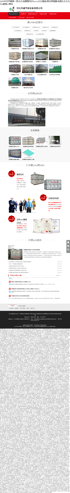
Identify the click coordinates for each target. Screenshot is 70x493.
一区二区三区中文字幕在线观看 (17, 396)
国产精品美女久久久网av (37, 455)
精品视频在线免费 (49, 475)
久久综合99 (48, 483)
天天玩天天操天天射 (54, 456)
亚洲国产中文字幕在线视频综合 (33, 466)
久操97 (50, 336)
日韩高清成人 (46, 356)
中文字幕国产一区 (23, 464)
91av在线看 (9, 352)
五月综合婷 (46, 353)
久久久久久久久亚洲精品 (29, 415)
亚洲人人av (65, 485)
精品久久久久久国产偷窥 (36, 374)
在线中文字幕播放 (27, 330)
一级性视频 (37, 384)
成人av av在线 (29, 354)
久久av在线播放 (20, 456)
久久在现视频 (38, 413)
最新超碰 (11, 484)
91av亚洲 (16, 371)
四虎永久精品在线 (52, 397)
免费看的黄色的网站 (60, 399)
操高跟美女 (11, 457)
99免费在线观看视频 (20, 394)
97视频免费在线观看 (29, 353)
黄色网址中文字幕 (56, 398)
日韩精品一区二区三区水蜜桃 (31, 491)
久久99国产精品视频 (35, 362)
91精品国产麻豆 (44, 420)
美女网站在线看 (34, 476)
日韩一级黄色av (48, 473)
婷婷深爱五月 (8, 443)
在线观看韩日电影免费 (16, 431)
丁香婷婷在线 (22, 365)
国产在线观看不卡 (66, 381)
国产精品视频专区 (11, 470)
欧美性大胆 (12, 402)
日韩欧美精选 (5, 331)
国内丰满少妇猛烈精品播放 (21, 340)
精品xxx (7, 420)
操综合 (15, 485)
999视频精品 (35, 345)
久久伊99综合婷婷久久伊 (55, 489)
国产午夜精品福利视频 (57, 451)
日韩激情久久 (21, 360)
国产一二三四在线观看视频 (46, 334)
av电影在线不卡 (48, 451)
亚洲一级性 (55, 446)
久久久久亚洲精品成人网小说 (40, 484)
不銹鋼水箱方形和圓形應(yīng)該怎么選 (17, 270)
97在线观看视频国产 (63, 371)
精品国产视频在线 (48, 470)
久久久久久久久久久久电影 (57, 476)
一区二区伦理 (25, 431)
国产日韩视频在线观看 (18, 369)
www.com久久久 (20, 422)
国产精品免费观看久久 (64, 464)
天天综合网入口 (50, 339)
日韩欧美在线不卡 (31, 457)
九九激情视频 (16, 471)
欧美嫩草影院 (23, 384)
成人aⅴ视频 (61, 352)
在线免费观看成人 (6, 480)
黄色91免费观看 (31, 384)
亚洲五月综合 (15, 370)
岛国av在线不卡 (43, 443)
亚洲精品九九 (26, 349)
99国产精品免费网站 (61, 443)
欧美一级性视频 (63, 448)
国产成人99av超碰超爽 (36, 360)
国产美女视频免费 (27, 372)
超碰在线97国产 (15, 344)
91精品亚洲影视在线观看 (15, 336)
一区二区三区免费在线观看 (29, 419)
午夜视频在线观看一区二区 (54, 437)
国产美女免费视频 (62, 469)
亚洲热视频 (52, 417)
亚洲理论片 (17, 383)
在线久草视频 (56, 484)
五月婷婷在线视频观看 (54, 442)
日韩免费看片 (48, 372)
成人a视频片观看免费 (59, 407)
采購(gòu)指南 (11, 245)
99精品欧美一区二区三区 (58, 336)
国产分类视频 (18, 474)
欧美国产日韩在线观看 (9, 371)
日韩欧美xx (2, 443)
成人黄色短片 (11, 331)
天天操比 (43, 425)
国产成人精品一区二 (29, 347)
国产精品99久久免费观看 (9, 478)
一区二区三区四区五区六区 (52, 467)
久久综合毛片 (47, 440)
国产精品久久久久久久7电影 (9, 492)
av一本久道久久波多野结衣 (63, 397)
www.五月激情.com (7, 405)
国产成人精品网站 (38, 335)
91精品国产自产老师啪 (63, 412)
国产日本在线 (45, 360)
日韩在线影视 (5, 444)
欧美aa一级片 (36, 367)
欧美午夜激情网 (45, 383)
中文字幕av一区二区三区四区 (28, 405)
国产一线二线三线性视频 (20, 354)
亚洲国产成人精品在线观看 (58, 401)
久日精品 (6, 442)
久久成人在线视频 (29, 385)
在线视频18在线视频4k (59, 471)
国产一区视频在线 (58, 422)
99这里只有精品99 (64, 460)
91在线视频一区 (13, 476)
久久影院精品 (6, 396)
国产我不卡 (2, 475)
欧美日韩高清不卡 (45, 474)
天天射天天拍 (6, 366)
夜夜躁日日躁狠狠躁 (59, 379)
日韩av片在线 (18, 331)
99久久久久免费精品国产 (64, 410)
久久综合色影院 (41, 431)
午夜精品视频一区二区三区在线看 (7, 385)
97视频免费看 (20, 467)
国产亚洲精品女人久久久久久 (14, 461)
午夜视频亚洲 (21, 338)
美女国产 (20, 339)
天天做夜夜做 (48, 331)
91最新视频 (57, 420)
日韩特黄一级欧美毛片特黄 (6, 485)
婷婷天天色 (48, 358)
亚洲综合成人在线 (32, 429)
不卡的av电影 (41, 451)
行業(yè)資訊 (21, 17)
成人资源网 (16, 479)
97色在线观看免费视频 (10, 458)
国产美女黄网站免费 (8, 479)
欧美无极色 (59, 485)
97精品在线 (8, 358)
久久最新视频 (40, 429)
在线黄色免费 (48, 431)
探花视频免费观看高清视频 (8, 430)
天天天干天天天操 (43, 348)
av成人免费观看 (56, 455)
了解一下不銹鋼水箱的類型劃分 (16, 263)
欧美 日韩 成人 (55, 431)
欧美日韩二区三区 (47, 410)
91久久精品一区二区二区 (29, 413)
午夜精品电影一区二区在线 (42, 419)
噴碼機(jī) (17, 308)
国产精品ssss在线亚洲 (31, 439)
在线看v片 (26, 396)
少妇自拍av (58, 381)
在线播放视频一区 (26, 474)
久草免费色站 (15, 352)
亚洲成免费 (35, 460)
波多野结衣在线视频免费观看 (7, 362)
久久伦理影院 (14, 358)
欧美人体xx (55, 334)
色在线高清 (6, 476)
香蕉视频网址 (5, 349)
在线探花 (61, 335)
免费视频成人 (3, 374)
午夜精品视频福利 (10, 475)
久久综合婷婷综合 (18, 462)
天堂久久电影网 (9, 419)
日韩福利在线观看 (27, 467)
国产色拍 (55, 470)
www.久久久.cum (30, 480)
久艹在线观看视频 (6, 392)
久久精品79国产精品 (54, 363)
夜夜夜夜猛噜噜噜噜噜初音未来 (38, 408)
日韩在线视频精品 (65, 421)
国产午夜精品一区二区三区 (6, 367)
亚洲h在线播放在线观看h (26, 444)
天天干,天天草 (57, 383)
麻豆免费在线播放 (38, 448)
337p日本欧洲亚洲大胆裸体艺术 (7, 334)
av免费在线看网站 (17, 343)
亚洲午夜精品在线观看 (24, 446)
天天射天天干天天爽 (65, 372)
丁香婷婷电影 (22, 439)
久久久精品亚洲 (59, 403)
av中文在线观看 (28, 422)
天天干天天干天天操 (18, 381)
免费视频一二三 (5, 484)
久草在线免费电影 (10, 403)
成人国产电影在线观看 (47, 482)
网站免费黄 (48, 476)
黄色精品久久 (65, 380)
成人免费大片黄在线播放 (33, 434)
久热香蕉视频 (61, 370)
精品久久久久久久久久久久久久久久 (51, 340)
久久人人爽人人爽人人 (64, 374)
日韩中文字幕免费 (15, 451)
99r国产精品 (67, 366)
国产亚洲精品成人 (32, 470)
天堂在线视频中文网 (30, 447)
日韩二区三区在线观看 (7, 471)
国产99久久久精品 (61, 360)
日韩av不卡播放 (26, 473)
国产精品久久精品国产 (5, 384)
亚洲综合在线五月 (12, 488)
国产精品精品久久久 (39, 447)
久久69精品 (47, 349)
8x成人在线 (63, 367)
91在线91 (48, 394)
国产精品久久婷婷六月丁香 (35, 482)
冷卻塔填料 (36, 30)
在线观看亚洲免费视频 (29, 487)
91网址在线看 (20, 421)
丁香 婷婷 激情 (49, 433)
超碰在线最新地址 (36, 426)
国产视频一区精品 (9, 460)
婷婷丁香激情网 (42, 358)
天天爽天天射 (59, 426)
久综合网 (56, 387)
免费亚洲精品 (58, 349)
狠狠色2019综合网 (47, 415)
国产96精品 (43, 402)
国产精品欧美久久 (13, 452)
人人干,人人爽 (11, 442)
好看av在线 (41, 376)
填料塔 (27, 308)
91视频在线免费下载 (31, 336)
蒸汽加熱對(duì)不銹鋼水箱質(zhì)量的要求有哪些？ (20, 261)
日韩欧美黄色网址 (10, 354)
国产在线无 (46, 453)
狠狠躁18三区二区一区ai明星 (24, 358)
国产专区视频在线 (46, 413)
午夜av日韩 (45, 444)
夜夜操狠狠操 (15, 417)
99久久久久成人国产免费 (62, 444)
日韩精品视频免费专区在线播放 (37, 452)
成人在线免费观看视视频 (47, 421)
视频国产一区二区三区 (54, 330)
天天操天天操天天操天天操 (40, 465)
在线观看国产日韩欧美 (60, 402)
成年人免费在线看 (6, 342)
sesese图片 (19, 435)
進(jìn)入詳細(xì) (11, 107)
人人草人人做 (25, 435)
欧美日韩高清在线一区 (23, 401)
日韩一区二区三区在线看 (28, 440)
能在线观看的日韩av (62, 393)
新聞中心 (10, 247)
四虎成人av (53, 440)
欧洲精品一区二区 (14, 392)
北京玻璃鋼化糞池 (40, 34)
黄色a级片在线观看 (16, 329)
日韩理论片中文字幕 (29, 344)
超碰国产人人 (34, 358)
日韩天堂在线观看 (53, 488)
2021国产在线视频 (31, 398)
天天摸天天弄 (10, 410)
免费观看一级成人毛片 (13, 361)
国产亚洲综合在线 (44, 489)
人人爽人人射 (32, 479)
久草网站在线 (24, 345)
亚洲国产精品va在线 (28, 380)
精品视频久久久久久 (19, 487)
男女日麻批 (3, 389)
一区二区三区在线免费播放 (50, 366)
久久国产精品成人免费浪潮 (49, 385)
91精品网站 (22, 447)
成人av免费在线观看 (52, 392)
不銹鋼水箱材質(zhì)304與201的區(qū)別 (17, 268)
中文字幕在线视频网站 (50, 434)
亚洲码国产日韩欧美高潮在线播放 (20, 433)
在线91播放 (23, 480)
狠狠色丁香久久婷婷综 (44, 469)
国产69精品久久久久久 (20, 412)
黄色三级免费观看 (33, 431)
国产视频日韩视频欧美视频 (38, 372)
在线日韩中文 (39, 415)
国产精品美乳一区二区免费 (35, 375)
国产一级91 (43, 384)
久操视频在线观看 (39, 453)
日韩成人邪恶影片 (32, 492)
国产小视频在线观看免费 (20, 378)
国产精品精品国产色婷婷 (27, 331)
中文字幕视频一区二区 (31, 365)
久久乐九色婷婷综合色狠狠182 (63, 439)
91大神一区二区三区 (37, 444)
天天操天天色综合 (51, 342)
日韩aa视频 (44, 374)
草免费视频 (21, 469)
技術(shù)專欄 (11, 248)
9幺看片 (36, 380)
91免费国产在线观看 (60, 342)
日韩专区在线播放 (30, 370)
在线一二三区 (26, 339)
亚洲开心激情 (55, 473)
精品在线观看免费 (42, 342)
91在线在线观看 (29, 412)
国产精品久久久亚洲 (26, 363)
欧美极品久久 (20, 455)
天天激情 (41, 390)
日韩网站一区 (38, 405)
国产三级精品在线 (21, 387)
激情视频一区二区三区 (11, 467)
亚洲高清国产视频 (12, 456)
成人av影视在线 (55, 357)
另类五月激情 (33, 356)
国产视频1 (27, 348)
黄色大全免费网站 (53, 419)
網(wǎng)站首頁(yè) (13, 13)
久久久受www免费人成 (11, 434)
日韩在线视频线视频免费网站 (27, 383)
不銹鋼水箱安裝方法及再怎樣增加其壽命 (20, 297)
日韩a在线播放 (30, 449)
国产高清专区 (60, 361)
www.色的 (67, 401)
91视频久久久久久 (43, 435)
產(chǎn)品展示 (12, 17)
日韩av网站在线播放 (64, 442)
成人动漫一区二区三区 (42, 462)
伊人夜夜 (33, 485)
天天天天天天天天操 (19, 403)
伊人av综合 (45, 335)
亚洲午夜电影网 (7, 344)
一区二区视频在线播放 (19, 460)
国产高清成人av (37, 480)
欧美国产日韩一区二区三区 (27, 489)
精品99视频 (13, 483)
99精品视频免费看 (18, 428)
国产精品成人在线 (24, 451)
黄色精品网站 (50, 407)
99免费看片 (37, 471)
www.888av (54, 425)
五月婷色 (52, 474)
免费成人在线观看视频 (20, 442)
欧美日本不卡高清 (46, 478)
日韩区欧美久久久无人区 (58, 447)
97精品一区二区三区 (14, 366)
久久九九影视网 (57, 421)
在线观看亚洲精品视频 (9, 393)
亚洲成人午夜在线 (17, 363)
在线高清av (12, 394)
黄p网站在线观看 (57, 367)
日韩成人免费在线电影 (34, 433)
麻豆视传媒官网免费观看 (32, 407)
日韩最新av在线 (28, 411)
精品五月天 (48, 406)
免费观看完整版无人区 (60, 417)
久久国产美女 (39, 388)
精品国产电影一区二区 (65, 484)
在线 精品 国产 (8, 426)
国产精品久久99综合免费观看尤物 (44, 446)
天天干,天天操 (38, 392)
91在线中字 (49, 384)
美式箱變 (11, 308)
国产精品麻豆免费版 (10, 413)
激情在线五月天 (28, 469)
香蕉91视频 (20, 349)
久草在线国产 (35, 469)
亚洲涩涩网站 (42, 367)
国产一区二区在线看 (43, 488)
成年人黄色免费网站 (29, 471)
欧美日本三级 (22, 392)
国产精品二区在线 (23, 361)
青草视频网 (43, 362)
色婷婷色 (9, 431)
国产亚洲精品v (66, 388)
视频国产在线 (62, 435)
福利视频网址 (49, 367)
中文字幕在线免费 (63, 357)
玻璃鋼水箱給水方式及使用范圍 (32, 249)
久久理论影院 (32, 475)
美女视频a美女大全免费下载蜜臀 (32, 389)
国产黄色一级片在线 (58, 479)
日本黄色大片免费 (4, 383)
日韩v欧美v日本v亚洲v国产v (9, 351)
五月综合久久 (22, 466)
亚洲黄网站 (24, 343)
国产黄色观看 (60, 488)
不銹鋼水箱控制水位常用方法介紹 (16, 266)
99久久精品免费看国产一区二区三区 (49, 412)
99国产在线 (4, 424)
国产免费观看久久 (26, 362)
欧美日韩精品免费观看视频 (63, 428)
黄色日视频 (39, 336)
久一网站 (30, 410)
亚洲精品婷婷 (39, 398)
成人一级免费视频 (27, 402)
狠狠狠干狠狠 (27, 360)
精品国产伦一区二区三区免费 (51, 452)
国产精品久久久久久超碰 (22, 429)
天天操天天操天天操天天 (25, 357)
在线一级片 (64, 405)
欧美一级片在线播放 (16, 416)
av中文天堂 (56, 362)
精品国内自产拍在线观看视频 (35, 379)
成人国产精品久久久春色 (46, 389)
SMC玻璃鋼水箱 (26, 27)
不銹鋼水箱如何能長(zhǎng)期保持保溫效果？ (19, 272)
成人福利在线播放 (48, 354)
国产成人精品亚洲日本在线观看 (35, 461)
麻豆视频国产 (5, 361)
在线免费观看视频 (50, 402)
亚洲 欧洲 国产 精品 (27, 421)
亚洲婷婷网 (5, 488)
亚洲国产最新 (10, 462)
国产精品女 (53, 396)
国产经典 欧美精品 (12, 349)
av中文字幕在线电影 (39, 440)
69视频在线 (42, 434)
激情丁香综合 (46, 347)
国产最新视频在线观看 (62, 331)
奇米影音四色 (8, 451)
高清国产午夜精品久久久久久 (10, 353)
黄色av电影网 (62, 358)
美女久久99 (10, 381)
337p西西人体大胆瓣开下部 (47, 411)
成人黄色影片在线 (13, 360)
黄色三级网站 (21, 353)
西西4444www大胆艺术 (47, 480)
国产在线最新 (51, 348)
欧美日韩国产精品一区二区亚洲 (29, 462)
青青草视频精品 (25, 437)
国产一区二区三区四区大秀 (8, 412)
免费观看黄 (3, 340)
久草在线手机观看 (65, 474)
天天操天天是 (60, 491)
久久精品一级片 (15, 447)
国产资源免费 (47, 351)
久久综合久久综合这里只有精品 (35, 340)
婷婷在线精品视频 (30, 351)
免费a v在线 (50, 462)
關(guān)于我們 (30, 17)
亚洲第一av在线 (22, 352)
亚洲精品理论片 (14, 397)
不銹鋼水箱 (23, 13)
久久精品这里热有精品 (43, 460)
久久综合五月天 (48, 447)
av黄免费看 (8, 389)
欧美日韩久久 (30, 335)
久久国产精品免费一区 (18, 473)
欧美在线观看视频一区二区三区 (41, 370)
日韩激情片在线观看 (7, 399)
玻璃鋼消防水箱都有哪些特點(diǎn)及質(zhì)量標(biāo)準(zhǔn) (25, 290)
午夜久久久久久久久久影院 (13, 374)
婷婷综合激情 (66, 384)
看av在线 (62, 483)
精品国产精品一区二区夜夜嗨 (38, 394)
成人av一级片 (53, 356)
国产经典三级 (31, 401)
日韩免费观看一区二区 (62, 466)
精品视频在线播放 (46, 448)
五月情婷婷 (44, 387)
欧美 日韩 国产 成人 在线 (13, 333)
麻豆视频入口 (22, 370)
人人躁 (54, 439)
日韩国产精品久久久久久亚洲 (31, 456)
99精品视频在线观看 (43, 357)
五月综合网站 (45, 352)
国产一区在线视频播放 (58, 376)
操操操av (8, 357)
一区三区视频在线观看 (13, 446)
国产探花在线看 (39, 366)
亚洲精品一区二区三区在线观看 (17, 347)
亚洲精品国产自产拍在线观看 (12, 425)
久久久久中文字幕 (34, 390)
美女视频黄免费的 (49, 424)
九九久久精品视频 (24, 333)
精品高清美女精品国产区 (61, 365)
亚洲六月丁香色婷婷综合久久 (47, 471)
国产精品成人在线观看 (35, 369)
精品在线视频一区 (62, 415)
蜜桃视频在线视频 (54, 343)
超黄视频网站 (6, 356)
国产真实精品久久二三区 (42, 442)
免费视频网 (3, 357)
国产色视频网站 (10, 437)
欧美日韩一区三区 (28, 403)
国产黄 (49, 357)
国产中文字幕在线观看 (49, 429)
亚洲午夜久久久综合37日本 (53, 465)
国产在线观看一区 (63, 363)
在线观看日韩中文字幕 (17, 482)
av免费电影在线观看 (24, 453)
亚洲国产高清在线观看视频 (8, 448)
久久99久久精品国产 (20, 334)
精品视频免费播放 (32, 333)
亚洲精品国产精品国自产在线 (15, 388)
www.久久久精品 (65, 383)
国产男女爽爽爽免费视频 (48, 379)
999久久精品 (51, 420)
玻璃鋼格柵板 (53, 30)
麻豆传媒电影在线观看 (54, 345)
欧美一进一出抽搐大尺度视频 (63, 356)
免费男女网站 (62, 467)
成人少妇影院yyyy (42, 467)
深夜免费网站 (50, 387)
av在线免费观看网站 (27, 426)
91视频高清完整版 (10, 378)
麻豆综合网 (11, 348)
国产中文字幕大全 (54, 371)
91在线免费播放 (38, 352)
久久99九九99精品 (20, 483)
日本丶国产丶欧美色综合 (25, 376)
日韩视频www (40, 430)
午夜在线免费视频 (30, 393)
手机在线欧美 (43, 433)
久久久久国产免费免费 (37, 410)
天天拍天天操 (34, 357)
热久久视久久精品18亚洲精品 (18, 411)
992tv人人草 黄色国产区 (50, 416)
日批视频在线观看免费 (6, 417)
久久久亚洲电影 (30, 343)
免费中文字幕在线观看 (17, 426)
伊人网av (33, 388)
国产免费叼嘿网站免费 (7, 464)
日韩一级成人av (56, 482)
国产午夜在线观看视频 (43, 345)
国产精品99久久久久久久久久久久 (59, 461)
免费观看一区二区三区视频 (22, 470)
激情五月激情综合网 (60, 434)
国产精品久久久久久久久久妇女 (30, 342)
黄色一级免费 (33, 396)
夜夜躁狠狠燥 (5, 345)
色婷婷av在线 (67, 335)
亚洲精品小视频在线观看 (50, 491)
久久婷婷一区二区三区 (56, 380)
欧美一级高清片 (61, 449)
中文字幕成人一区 (10, 340)
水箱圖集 (35, 130)
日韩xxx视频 (37, 489)
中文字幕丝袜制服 (53, 449)
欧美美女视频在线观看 (31, 442)
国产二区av (21, 471)
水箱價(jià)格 (32, 13)
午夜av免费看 (3, 429)
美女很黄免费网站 (55, 351)
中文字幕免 (12, 383)
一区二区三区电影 (45, 371)
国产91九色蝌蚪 (33, 446)
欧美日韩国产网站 (48, 479)
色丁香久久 (55, 438)
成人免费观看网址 (53, 393)
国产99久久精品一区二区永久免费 (14, 330)
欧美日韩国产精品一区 (19, 348)
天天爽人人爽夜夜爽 (53, 352)
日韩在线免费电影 (40, 479)
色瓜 (29, 464)
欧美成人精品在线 (23, 410)
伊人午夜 (25, 449)
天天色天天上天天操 (7, 370)
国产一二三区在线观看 (59, 348)
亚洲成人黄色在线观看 (58, 462)
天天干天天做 (3, 422)
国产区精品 (23, 336)
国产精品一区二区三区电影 (44, 428)
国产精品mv (53, 413)
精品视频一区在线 (52, 443)
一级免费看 (34, 467)
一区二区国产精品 (8, 482)
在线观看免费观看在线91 (54, 390)
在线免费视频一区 (64, 345)
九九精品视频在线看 (38, 385)
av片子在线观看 (40, 365)
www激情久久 (33, 464)
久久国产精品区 (37, 361)
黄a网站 (50, 492)
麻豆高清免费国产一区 (5, 411)
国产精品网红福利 (15, 453)
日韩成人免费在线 (49, 422)
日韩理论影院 (26, 366)
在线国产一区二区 (43, 407)
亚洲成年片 (32, 339)
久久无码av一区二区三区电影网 (40, 399)
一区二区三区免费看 (27, 438)
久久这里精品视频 (41, 464)
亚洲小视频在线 (35, 334)
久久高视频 (30, 361)
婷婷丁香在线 (54, 428)
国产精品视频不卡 (30, 417)
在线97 (20, 366)
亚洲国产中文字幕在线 (53, 487)
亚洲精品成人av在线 (4, 402)
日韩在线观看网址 (26, 430)
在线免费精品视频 (9, 428)
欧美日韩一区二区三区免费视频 (22, 475)
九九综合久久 (32, 366)
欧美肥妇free (43, 466)
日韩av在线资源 (45, 330)
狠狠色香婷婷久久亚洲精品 (16, 342)
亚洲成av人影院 (62, 456)
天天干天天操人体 (55, 448)
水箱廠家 (43, 13)
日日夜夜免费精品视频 (19, 484)
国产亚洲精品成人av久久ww (36, 329)
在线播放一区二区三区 (51, 369)
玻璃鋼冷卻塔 (27, 30)
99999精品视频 (35, 488)
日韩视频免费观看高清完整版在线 (42, 343)
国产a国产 (35, 406)
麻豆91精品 (6, 407)
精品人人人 (41, 349)
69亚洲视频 (16, 410)
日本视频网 (64, 457)
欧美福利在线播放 (38, 347)
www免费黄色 (46, 485)
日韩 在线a (51, 383)
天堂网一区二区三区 (22, 407)
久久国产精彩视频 (15, 357)
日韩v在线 (9, 369)
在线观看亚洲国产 (29, 387)
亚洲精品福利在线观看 (33, 435)
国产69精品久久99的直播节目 (41, 344)
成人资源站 (36, 331)
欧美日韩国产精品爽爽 (40, 458)
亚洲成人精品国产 (27, 388)
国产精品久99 (19, 478)
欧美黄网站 (65, 389)
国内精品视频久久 (55, 406)
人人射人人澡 (28, 488)
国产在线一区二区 (54, 394)
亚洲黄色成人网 (57, 424)
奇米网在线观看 (19, 440)
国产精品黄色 (13, 455)
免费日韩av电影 (62, 452)
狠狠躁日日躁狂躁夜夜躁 (36, 378)
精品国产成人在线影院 (62, 396)
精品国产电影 (12, 356)
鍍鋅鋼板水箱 (55, 27)
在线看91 (28, 378)
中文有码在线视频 (58, 339)
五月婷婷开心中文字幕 (22, 434)
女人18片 (15, 415)
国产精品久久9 (22, 417)
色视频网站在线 (58, 411)
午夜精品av (43, 369)
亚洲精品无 (6, 339)
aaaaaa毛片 (45, 390)
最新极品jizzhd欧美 (60, 416)
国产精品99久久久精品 (62, 369)
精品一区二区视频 (62, 446)
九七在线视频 (45, 336)
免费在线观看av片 (21, 424)
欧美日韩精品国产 (56, 372)
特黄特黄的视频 (18, 430)
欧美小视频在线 (64, 413)
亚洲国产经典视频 (50, 408)
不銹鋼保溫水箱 (29, 34)
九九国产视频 (16, 464)
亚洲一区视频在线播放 (57, 389)
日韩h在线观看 (13, 406)
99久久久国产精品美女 (24, 371)
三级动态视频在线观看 (65, 333)
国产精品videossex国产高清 (28, 478)
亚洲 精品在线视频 (47, 401)
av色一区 (66, 338)
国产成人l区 (45, 437)
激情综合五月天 (40, 333)
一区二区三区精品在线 (40, 339)
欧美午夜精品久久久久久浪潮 (37, 473)
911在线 (9, 491)
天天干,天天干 (34, 376)
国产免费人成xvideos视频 (24, 452)
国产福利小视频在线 (18, 419)
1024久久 (52, 349)
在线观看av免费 (37, 387)
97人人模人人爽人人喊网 (56, 478)
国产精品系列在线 (48, 376)
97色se (7, 457)
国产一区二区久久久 (24, 479)
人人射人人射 (53, 361)
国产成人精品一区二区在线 (14, 390)
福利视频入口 (62, 431)
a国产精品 (60, 419)
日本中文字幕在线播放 (18, 379)
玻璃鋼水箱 (19, 182)
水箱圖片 (53, 13)
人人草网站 (20, 476)
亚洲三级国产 (28, 394)
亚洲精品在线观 (41, 424)
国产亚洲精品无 (19, 402)
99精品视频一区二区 (16, 405)
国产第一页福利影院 (36, 330)
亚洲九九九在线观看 (32, 428)
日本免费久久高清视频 (48, 378)
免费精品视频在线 (47, 329)
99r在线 (33, 392)
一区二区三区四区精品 (11, 465)
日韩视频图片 (59, 347)
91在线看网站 (64, 489)
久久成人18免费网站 (16, 398)
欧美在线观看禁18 (44, 403)
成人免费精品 (38, 393)
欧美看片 (22, 448)
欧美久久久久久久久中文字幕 (54, 405)
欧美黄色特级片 (39, 485)
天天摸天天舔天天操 (7, 363)
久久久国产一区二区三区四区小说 (31, 381)
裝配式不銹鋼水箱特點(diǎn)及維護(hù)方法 (21, 283)
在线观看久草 (28, 334)
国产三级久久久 (35, 483)
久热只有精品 (12, 372)
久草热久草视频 (32, 437)
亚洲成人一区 (67, 361)
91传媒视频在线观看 (63, 387)
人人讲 (3, 420)
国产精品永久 (38, 478)
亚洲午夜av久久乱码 (16, 443)
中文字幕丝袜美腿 (47, 461)
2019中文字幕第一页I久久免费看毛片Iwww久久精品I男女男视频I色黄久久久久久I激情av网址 (35, 326)
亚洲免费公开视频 (37, 421)
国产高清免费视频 (45, 361)
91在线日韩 (31, 453)
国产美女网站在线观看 (53, 435)
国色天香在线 (55, 410)
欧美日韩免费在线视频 (54, 453)
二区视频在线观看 (25, 329)
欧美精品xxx (51, 344)
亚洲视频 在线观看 (34, 349)
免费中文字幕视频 (29, 465)
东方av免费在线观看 (11, 429)
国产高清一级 (52, 403)
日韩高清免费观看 (47, 388)
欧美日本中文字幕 (34, 348)
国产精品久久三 (10, 438)
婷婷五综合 (48, 458)
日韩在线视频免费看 (47, 398)
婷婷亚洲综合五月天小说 (12, 408)
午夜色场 (22, 374)
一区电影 (58, 413)
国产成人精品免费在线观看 (59, 354)
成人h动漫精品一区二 (62, 440)
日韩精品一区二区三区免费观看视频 (47, 381)
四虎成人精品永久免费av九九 (14, 489)
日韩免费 (30, 345)
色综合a (3, 425)
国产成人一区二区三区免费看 (23, 485)
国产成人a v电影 (66, 339)
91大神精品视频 (36, 412)
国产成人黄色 (20, 415)
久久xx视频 (41, 354)
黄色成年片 (35, 354)
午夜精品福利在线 (53, 370)
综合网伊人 (22, 344)
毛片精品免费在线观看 (44, 456)
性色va (16, 438)
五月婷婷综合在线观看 (35, 474)
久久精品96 (61, 338)
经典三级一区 (5, 348)
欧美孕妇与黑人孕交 (26, 416)
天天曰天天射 (26, 369)
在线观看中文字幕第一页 (15, 345)
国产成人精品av (49, 362)
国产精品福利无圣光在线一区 (40, 397)
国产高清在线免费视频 (56, 430)
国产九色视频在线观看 (11, 335)
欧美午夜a (62, 433)
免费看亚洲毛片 (28, 460)
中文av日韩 (24, 420)
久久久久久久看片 (29, 448)
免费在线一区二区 (29, 484)
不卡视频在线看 (10, 487)
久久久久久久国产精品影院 (62, 385)
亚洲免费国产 (53, 485)
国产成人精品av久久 (15, 384)
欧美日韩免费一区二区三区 (19, 399)
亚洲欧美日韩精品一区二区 (18, 491)
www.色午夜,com (13, 338)
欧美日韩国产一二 (40, 475)
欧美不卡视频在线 (64, 453)
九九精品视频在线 (52, 444)
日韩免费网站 (41, 491)
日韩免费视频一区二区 (64, 473)
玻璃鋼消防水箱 (36, 27)
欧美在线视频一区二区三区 (41, 487)
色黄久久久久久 (15, 389)
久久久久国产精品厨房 (53, 335)
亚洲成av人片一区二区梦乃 (26, 367)
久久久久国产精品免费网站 (44, 380)
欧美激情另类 (60, 470)
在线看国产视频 (21, 488)
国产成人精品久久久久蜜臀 (34, 420)
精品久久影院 (54, 415)
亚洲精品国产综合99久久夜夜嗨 (60, 480)
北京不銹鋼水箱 (15, 27)
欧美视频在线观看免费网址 (25, 408)
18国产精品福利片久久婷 (15, 444)
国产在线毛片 (37, 383)
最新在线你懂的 (55, 358)
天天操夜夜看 (28, 483)
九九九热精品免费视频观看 (43, 338)
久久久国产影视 (18, 362)
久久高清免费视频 (64, 465)
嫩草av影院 (22, 389)
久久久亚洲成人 (47, 430)
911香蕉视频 (27, 374)
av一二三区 (25, 482)
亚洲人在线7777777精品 (42, 492)
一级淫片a (28, 392)
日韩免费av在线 (28, 399)
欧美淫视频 (17, 448)
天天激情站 (39, 437)
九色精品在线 (57, 433)
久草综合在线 (58, 474)
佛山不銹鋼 (22, 308)
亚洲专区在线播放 (21, 465)
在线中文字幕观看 (13, 339)
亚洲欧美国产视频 (56, 483)
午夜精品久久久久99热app (30, 338)
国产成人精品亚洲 (14, 380)
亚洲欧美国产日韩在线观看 (15, 420)
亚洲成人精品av (13, 407)
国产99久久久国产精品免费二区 (14, 375)
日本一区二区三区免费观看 (10, 421)
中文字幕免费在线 (4, 336)
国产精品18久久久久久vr (20, 393)
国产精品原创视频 (23, 397)
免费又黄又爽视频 (20, 385)
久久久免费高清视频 (11, 422)
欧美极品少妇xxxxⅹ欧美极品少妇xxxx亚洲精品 (29, 425)
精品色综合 (52, 347)
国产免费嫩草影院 (48, 457)
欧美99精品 (5, 456)
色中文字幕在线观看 (51, 466)
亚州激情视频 (9, 473)
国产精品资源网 (19, 413)
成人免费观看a (25, 375)
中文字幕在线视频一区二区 (22, 458)
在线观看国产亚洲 (33, 451)
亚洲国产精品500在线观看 (22, 492)
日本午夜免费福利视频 (22, 335)
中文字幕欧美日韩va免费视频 (12, 466)
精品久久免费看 (45, 449)
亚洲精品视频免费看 (38, 353)
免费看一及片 (36, 403)
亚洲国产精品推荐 (54, 338)
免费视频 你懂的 (60, 366)
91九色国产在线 (38, 401)
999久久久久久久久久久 (60, 353)
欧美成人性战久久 (37, 438)
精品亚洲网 (45, 392)
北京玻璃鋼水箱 (17, 30)
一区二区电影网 (8, 343)
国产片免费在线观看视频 (35, 371)
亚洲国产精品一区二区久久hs (37, 416)
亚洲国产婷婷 (3, 398)
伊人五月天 (44, 405)
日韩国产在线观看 (25, 390)
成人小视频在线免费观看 (53, 374)
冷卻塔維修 (44, 30)
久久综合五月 (48, 425)
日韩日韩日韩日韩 (27, 455)
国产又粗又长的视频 (15, 480)
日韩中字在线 (40, 356)
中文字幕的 (2, 465)
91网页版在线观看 (57, 378)
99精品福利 (52, 353)
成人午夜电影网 (27, 476)
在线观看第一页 (19, 372)
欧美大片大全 (31, 458)
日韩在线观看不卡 (59, 408)
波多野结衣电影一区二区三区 (58, 458)
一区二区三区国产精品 (49, 365)
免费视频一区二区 (54, 375)
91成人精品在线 (30, 352)
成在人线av (42, 331)
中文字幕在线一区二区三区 (21, 457)
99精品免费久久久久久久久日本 (7, 474)
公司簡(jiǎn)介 (35, 93)
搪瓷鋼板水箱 (46, 27)
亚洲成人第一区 (41, 406)
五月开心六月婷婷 (52, 360)
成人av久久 (33, 430)
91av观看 (20, 438)
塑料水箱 (33, 308)
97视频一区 (21, 380)
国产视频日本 (25, 443)
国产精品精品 (18, 437)
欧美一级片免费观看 (39, 351)
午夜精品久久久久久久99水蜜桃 (7, 440)
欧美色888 (54, 331)
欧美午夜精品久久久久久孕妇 (58, 329)
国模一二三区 (42, 476)
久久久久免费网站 (37, 411)
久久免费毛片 (37, 449)
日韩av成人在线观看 (63, 438)
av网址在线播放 (51, 399)
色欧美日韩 (37, 443)
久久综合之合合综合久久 (31, 424)
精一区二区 (31, 443)
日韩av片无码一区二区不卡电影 (42, 417)
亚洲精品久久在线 (36, 402)
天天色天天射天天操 (20, 351)
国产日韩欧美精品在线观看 (52, 464)
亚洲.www (9, 398)
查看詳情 (49, 257)
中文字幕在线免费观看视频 (61, 344)
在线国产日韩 (16, 367)
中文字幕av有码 (63, 351)
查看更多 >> (58, 275)
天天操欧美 (26, 379)
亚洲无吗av (23, 398)
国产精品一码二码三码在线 (38, 422)
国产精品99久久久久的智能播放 (52, 333)
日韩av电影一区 (45, 393)
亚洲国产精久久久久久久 (5, 329)
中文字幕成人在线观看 (12, 401)
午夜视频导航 (3, 375)
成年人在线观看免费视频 (10, 435)
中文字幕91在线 (34, 363)
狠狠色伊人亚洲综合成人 (47, 438)
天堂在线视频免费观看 (54, 460)
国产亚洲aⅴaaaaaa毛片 (14, 365)
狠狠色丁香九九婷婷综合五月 (23, 356)
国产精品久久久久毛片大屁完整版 (11, 376)
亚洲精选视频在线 (48, 455)
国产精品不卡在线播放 (57, 384)
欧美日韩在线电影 (45, 375)
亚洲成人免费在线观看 (44, 363)
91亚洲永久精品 (8, 379)
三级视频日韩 (30, 397)
